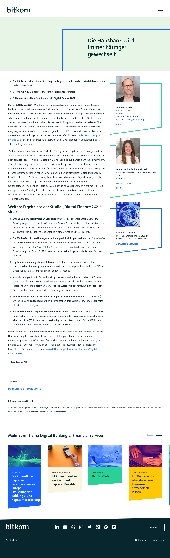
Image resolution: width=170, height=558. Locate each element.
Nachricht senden (124, 183)
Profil (118, 124)
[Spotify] (106, 529)
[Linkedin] (57, 529)
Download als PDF (18, 362)
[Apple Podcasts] (98, 529)
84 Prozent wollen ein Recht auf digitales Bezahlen (64, 480)
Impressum (159, 540)
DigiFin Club (100, 476)
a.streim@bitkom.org (133, 119)
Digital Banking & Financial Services (24, 388)
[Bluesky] (90, 529)
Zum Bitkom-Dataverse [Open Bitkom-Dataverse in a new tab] (127, 243)
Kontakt (154, 527)
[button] (159, 435)
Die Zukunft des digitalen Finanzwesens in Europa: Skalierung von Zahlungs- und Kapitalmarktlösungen (25, 488)
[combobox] (12, 540)
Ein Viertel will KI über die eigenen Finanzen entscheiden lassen (144, 484)
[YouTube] (65, 529)
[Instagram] (81, 529)
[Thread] (73, 529)
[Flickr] (114, 529)
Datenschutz (142, 540)
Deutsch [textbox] (10, 540)
